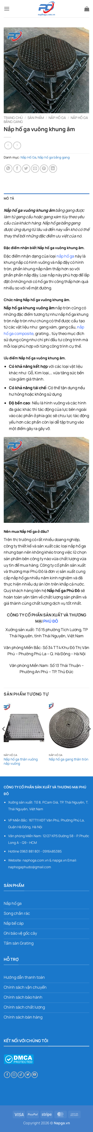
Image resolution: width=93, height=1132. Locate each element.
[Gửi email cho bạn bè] (35, 168)
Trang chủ (13, 117)
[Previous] (4, 739)
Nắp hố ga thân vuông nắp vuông (21, 761)
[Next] (89, 739)
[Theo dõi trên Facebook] (7, 1075)
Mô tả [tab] (9, 198)
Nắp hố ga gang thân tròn (68, 759)
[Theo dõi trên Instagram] (14, 1075)
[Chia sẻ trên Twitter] (26, 168)
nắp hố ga (65, 256)
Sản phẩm (36, 117)
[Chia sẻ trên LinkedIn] (53, 168)
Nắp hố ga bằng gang (54, 157)
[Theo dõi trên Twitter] (28, 1075)
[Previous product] (17, 145)
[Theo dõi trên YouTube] (34, 1075)
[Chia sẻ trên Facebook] (17, 168)
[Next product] (8, 145)
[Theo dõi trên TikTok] (21, 1075)
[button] (7, 8)
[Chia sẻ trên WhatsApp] (8, 168)
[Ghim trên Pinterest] (44, 168)
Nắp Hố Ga (57, 117)
